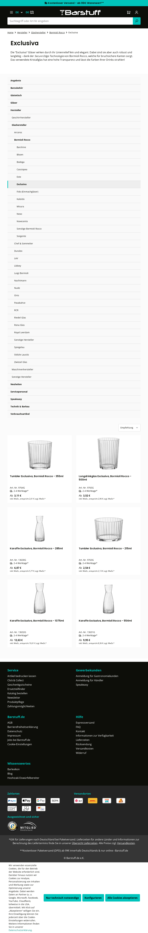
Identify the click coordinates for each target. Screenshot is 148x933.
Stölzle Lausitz (21, 354)
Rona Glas (19, 325)
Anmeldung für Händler (89, 680)
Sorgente (21, 236)
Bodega (20, 162)
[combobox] (70, 21)
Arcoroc (18, 132)
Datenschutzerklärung (20, 930)
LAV (16, 258)
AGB (9, 722)
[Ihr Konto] (137, 12)
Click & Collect (15, 680)
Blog (10, 773)
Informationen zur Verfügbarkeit (95, 735)
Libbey (17, 265)
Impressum (14, 735)
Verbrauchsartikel (20, 413)
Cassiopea (22, 169)
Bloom (20, 154)
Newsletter (13, 697)
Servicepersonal (19, 391)
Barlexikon (13, 769)
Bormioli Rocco (22, 139)
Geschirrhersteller (21, 117)
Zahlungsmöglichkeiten (21, 706)
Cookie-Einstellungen (19, 744)
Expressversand (85, 722)
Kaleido (20, 199)
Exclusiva (21, 184)
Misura (20, 206)
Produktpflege (15, 702)
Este (19, 176)
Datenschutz (14, 731)
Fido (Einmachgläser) (27, 191)
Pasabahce (19, 302)
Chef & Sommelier (23, 243)
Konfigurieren (93, 898)
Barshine (21, 147)
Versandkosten (85, 748)
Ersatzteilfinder (16, 689)
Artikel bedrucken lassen (21, 676)
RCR (16, 310)
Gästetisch (16, 95)
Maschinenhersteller (22, 369)
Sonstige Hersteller (24, 339)
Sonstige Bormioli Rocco (29, 228)
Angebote (16, 80)
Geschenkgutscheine (19, 684)
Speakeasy (16, 399)
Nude (17, 287)
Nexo (19, 213)
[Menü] (11, 12)
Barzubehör (17, 87)
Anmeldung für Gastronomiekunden (97, 676)
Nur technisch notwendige (62, 898)
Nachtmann (20, 280)
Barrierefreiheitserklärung (22, 727)
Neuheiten (16, 384)
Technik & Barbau (20, 406)
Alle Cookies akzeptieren (122, 898)
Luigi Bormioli (21, 273)
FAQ (78, 727)
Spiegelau (19, 347)
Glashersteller (19, 124)
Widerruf (81, 753)
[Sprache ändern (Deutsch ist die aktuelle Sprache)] (20, 12)
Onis (16, 295)
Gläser (14, 102)
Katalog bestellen (17, 693)
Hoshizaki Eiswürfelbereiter (23, 778)
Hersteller (16, 110)
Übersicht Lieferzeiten (85, 843)
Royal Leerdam (22, 332)
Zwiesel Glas (20, 362)
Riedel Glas (20, 317)
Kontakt (80, 731)
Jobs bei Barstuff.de (18, 740)
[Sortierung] (129, 427)
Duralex (18, 250)
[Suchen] (137, 21)
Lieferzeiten (82, 740)
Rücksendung (84, 744)
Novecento (22, 221)
